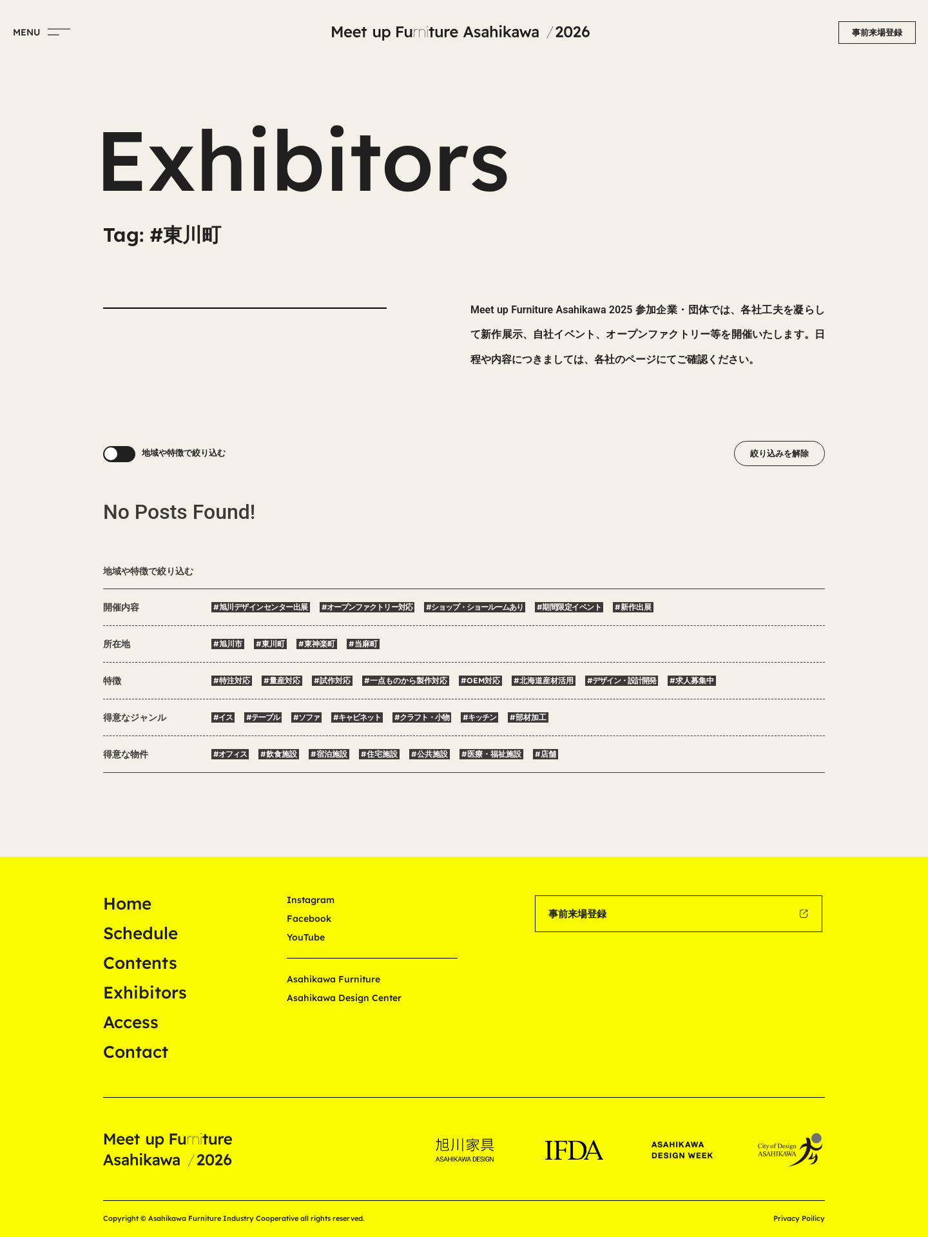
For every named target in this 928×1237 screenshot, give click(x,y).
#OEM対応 (480, 680)
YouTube (306, 937)
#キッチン (479, 717)
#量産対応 (282, 680)
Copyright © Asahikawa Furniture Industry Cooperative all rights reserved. (234, 1218)
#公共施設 (429, 754)
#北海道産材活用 (544, 680)
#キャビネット (357, 717)
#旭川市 (227, 643)
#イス (223, 717)
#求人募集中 (692, 680)
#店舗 (545, 754)
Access (131, 1022)
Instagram (310, 900)
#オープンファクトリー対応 (367, 607)
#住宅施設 (379, 754)
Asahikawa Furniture (333, 979)
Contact (135, 1051)
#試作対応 (332, 680)
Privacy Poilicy (799, 1218)
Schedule (140, 933)
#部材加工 (528, 717)
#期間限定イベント (569, 607)
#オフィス (230, 754)
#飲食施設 (278, 754)
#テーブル (263, 717)
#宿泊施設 (329, 754)
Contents (140, 962)
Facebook (309, 918)
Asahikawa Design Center (344, 998)
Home (127, 903)
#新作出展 (633, 607)
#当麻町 (363, 643)
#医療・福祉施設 (491, 754)
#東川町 (270, 643)
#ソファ (306, 717)
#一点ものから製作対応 (405, 680)
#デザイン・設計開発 (621, 680)
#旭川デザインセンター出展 (260, 607)
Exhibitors (145, 992)
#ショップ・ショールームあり (474, 607)
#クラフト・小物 (421, 717)
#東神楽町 (316, 643)
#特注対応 (231, 680)
